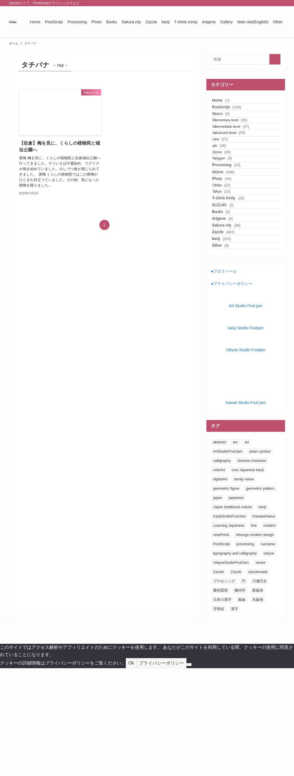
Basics (228, 126)
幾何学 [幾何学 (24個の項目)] (239, 698)
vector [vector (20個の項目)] (260, 670)
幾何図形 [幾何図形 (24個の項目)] (220, 698)
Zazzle (229, 327)
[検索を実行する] (275, 59)
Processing (232, 212)
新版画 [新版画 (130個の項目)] (257, 698)
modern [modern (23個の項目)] (269, 633)
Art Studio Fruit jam (246, 413)
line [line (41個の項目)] (254, 633)
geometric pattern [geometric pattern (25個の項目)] (260, 596)
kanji (227, 339)
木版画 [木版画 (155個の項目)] (257, 707)
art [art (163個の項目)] (247, 550)
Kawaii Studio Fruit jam (245, 510)
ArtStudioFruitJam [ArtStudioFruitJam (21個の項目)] (227, 559)
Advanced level (236, 158)
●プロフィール (224, 379)
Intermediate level (238, 147)
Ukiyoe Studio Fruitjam (246, 457)
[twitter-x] (252, 3)
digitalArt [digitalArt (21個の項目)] (220, 587)
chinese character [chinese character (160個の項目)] (251, 568)
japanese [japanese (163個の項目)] (236, 605)
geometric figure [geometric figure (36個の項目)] (226, 596)
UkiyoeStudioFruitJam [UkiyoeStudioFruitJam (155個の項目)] (231, 670)
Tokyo (229, 258)
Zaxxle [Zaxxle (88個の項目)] (218, 679)
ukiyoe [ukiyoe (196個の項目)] (268, 661)
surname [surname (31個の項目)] (268, 652)
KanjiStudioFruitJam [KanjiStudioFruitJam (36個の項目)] (229, 624)
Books (227, 292)
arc (227, 179)
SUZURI (229, 281)
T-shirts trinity (234, 269)
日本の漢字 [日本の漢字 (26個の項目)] (222, 707)
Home (226, 103)
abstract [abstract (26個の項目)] (219, 550)
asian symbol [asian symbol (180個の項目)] (259, 559)
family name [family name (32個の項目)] (244, 587)
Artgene (228, 304)
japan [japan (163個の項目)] (217, 605)
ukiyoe (229, 224)
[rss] (274, 3)
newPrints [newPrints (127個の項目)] (221, 642)
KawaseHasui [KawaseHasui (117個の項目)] (263, 624)
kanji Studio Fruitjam (246, 435)
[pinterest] (266, 3)
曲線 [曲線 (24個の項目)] (241, 707)
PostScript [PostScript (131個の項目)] (221, 652)
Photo (227, 236)
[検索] (281, 3)
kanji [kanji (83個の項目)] (262, 615)
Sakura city (232, 316)
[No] (189, 772)
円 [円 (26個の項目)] (243, 689)
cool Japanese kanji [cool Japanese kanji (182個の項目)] (248, 578)
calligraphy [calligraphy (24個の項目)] (222, 568)
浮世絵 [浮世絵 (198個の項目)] (218, 717)
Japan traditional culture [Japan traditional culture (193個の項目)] (232, 615)
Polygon (230, 201)
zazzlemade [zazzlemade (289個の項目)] (258, 679)
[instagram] (259, 3)
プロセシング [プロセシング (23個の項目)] (224, 689)
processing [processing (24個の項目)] (245, 652)
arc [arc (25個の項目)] (235, 550)
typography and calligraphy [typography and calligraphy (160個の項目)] (235, 661)
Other (226, 351)
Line (227, 169)
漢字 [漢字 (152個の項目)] (234, 717)
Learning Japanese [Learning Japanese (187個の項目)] (228, 633)
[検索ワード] (246, 59)
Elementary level (237, 136)
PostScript (232, 114)
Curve (229, 190)
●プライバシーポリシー (231, 391)
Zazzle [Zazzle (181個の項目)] (236, 679)
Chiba (229, 247)
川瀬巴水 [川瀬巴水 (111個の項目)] (259, 689)
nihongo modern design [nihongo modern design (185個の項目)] (255, 642)
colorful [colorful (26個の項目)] (219, 578)
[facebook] (245, 3)
